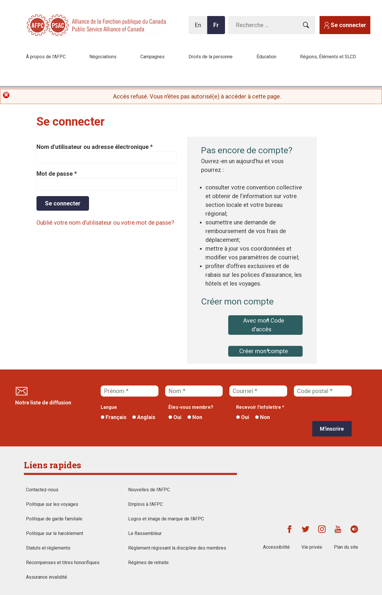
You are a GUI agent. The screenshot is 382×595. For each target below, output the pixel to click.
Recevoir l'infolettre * (260, 407)
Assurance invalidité (46, 577)
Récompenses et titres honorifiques (63, 562)
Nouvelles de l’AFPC (149, 489)
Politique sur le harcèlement (54, 533)
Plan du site (346, 547)
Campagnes (152, 56)
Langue (109, 407)
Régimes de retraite (148, 562)
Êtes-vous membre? (190, 407)
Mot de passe (56, 173)
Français (113, 417)
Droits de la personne (211, 56)
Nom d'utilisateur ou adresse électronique (94, 146)
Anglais (143, 417)
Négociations (102, 56)
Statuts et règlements (48, 548)
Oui (175, 417)
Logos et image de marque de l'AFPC (166, 519)
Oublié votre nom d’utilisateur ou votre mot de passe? (105, 222)
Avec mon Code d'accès (263, 325)
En (199, 28)
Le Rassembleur (145, 533)
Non (194, 417)
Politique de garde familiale (54, 519)
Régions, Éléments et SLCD (328, 56)
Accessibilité (276, 547)
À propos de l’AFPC (46, 56)
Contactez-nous (42, 489)
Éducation (266, 56)
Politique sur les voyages (52, 504)
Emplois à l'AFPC (145, 504)
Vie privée (311, 547)
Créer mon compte (263, 351)
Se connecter (348, 25)
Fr (217, 28)
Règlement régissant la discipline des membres (177, 548)
